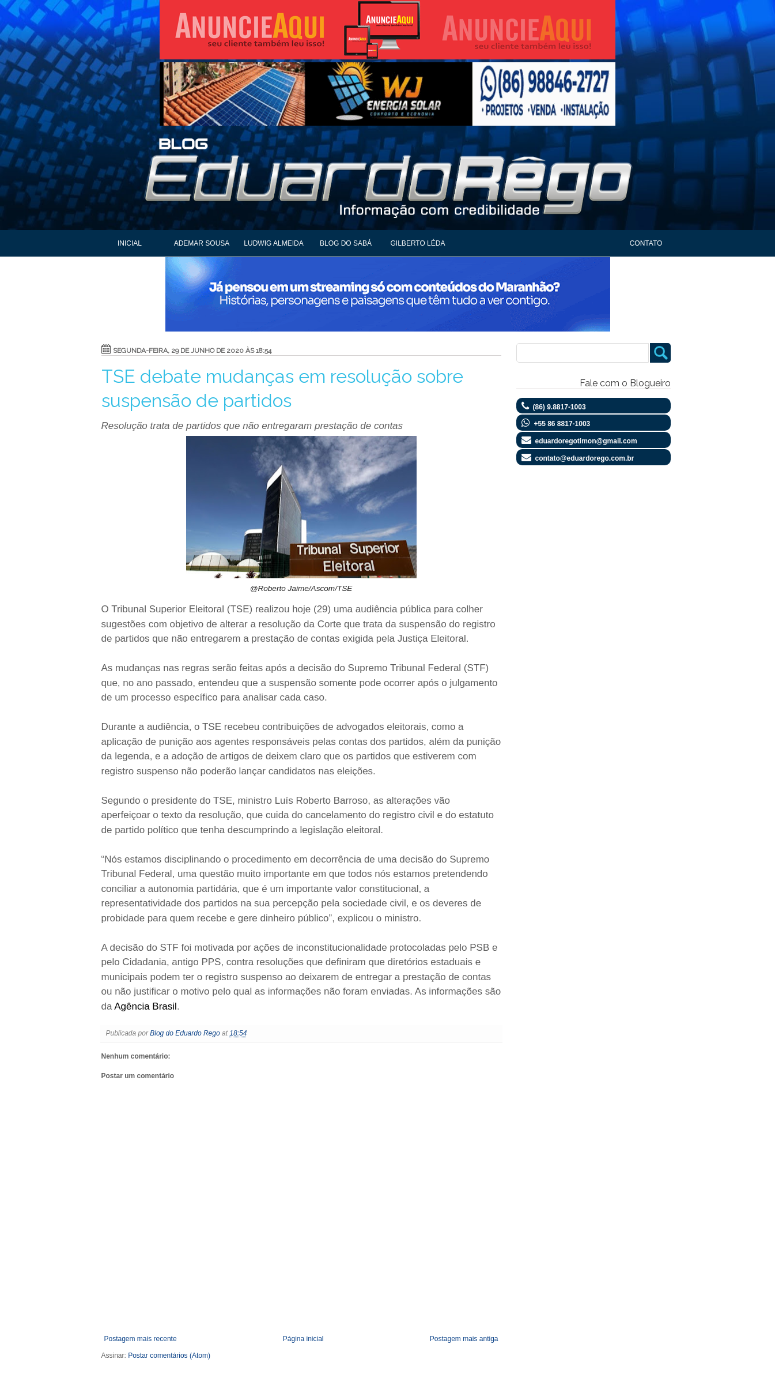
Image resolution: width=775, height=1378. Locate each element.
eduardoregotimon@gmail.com (586, 441)
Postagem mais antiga (464, 1339)
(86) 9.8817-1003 (559, 407)
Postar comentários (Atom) (169, 1355)
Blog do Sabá (346, 243)
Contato (646, 243)
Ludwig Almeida (273, 243)
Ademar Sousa (202, 243)
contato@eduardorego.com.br (584, 458)
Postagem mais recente (140, 1339)
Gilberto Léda (418, 243)
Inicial (130, 243)
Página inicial (303, 1339)
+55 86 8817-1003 (562, 424)
